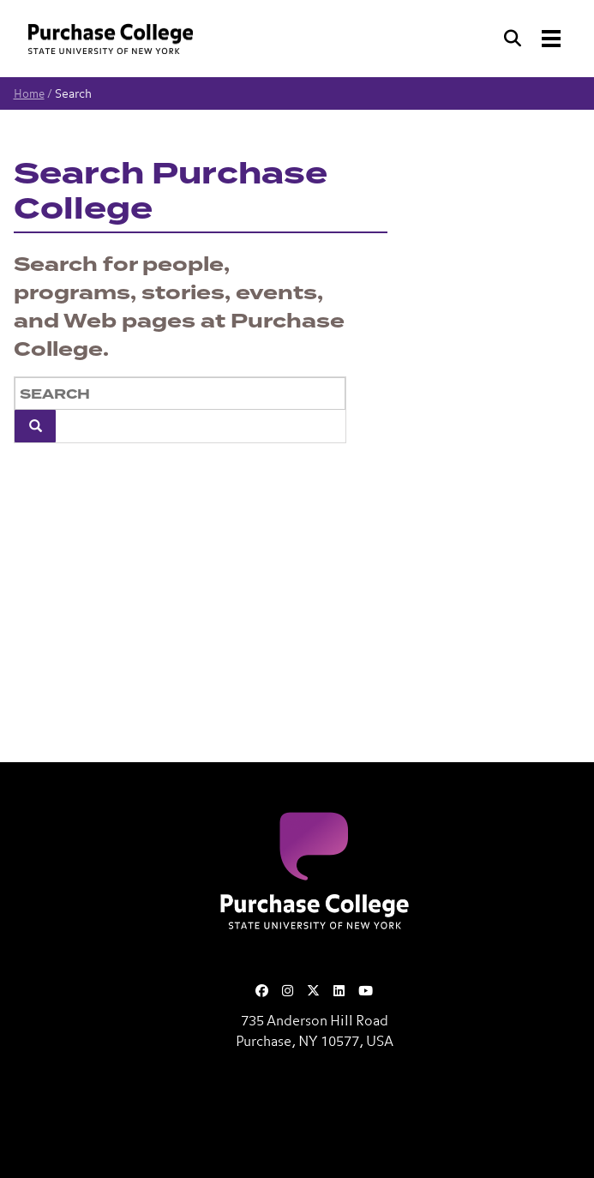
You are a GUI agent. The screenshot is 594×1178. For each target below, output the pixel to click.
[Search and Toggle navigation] (534, 38)
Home (29, 94)
